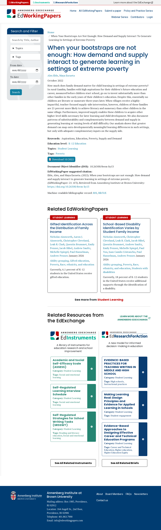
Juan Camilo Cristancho (122, 252)
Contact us (102, 500)
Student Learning (68, 148)
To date (14, 77)
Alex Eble (52, 75)
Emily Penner (110, 248)
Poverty (60, 153)
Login (150, 17)
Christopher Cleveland (76, 240)
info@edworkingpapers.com (68, 520)
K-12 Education (77, 143)
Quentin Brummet (76, 244)
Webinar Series (119, 17)
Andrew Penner (59, 255)
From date (16, 65)
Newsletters (141, 494)
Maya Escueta (67, 75)
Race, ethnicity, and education (77, 264)
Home (73, 10)
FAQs (129, 494)
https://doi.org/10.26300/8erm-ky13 (68, 186)
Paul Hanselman (79, 252)
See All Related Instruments (73, 463)
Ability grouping (59, 260)
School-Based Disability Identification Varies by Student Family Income (122, 228)
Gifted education (79, 260)
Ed (41, 2)
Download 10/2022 (63, 159)
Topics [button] (19, 48)
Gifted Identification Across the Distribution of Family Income (71, 228)
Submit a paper (113, 10)
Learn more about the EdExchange (133, 2)
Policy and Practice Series (138, 10)
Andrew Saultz (82, 248)
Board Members (114, 494)
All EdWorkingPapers (90, 10)
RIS (95, 193)
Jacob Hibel (65, 248)
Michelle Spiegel (59, 252)
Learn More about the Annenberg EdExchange (133, 318)
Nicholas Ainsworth (61, 236)
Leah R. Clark (57, 244)
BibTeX (102, 193)
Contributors (137, 17)
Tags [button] (18, 57)
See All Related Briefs (125, 463)
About (99, 494)
